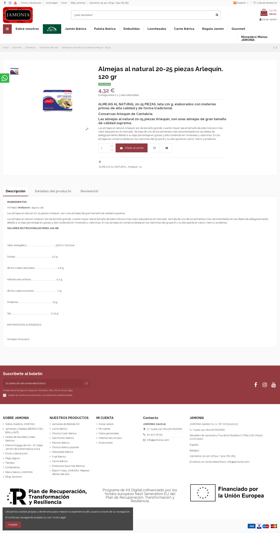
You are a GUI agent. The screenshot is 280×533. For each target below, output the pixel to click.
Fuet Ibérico (59, 456)
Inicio (64, 2)
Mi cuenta (104, 428)
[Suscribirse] (86, 383)
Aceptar (13, 524)
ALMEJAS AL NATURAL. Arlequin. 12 (120, 166)
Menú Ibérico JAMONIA (19, 472)
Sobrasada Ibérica (62, 451)
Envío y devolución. (31, 2)
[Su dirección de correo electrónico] (43, 383)
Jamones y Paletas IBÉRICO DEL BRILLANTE (24, 430)
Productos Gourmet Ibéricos (68, 465)
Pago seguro (12, 458)
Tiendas (9, 462)
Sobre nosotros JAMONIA (20, 424)
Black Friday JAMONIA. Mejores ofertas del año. (70, 472)
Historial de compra (110, 437)
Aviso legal (52, 2)
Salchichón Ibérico (63, 437)
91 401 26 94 (154, 434)
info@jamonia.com (158, 439)
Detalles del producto (53, 191)
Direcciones (106, 442)
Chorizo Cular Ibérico (64, 433)
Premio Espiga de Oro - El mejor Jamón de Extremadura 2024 (24, 447)
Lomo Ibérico (59, 428)
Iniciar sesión (106, 424)
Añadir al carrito (132, 147)
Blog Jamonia (78, 2)
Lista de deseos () (265, 2)
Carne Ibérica (60, 461)
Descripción (15, 191)
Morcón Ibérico (61, 442)
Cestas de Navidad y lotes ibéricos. (20, 438)
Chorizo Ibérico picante (65, 447)
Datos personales (109, 433)
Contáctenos (12, 467)
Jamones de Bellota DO (66, 424)
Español (241, 2)
